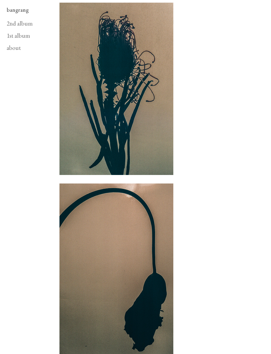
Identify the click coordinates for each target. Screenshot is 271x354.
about (14, 48)
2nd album (20, 23)
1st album (18, 36)
